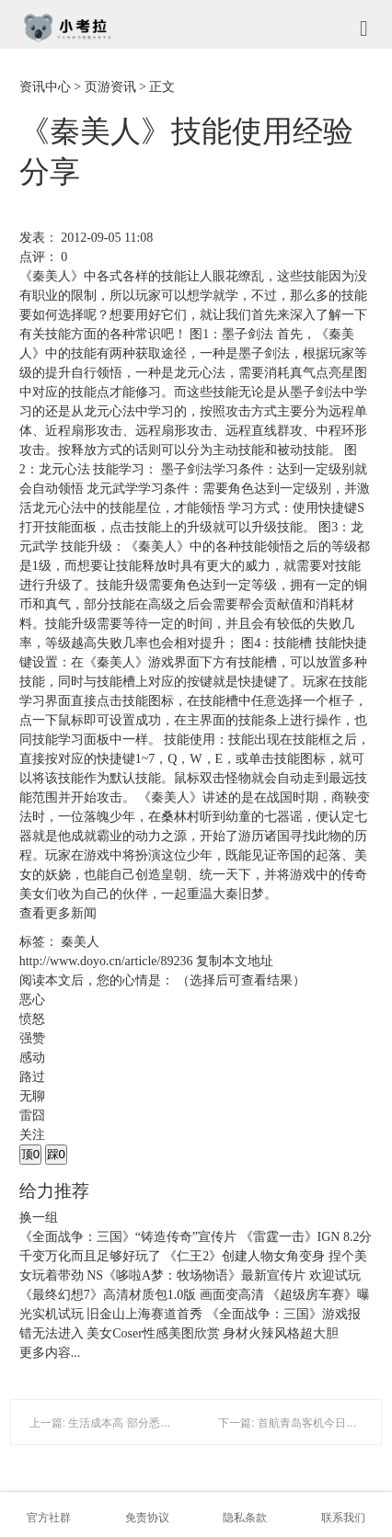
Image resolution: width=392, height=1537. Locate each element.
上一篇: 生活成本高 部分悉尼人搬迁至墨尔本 (138, 1423)
